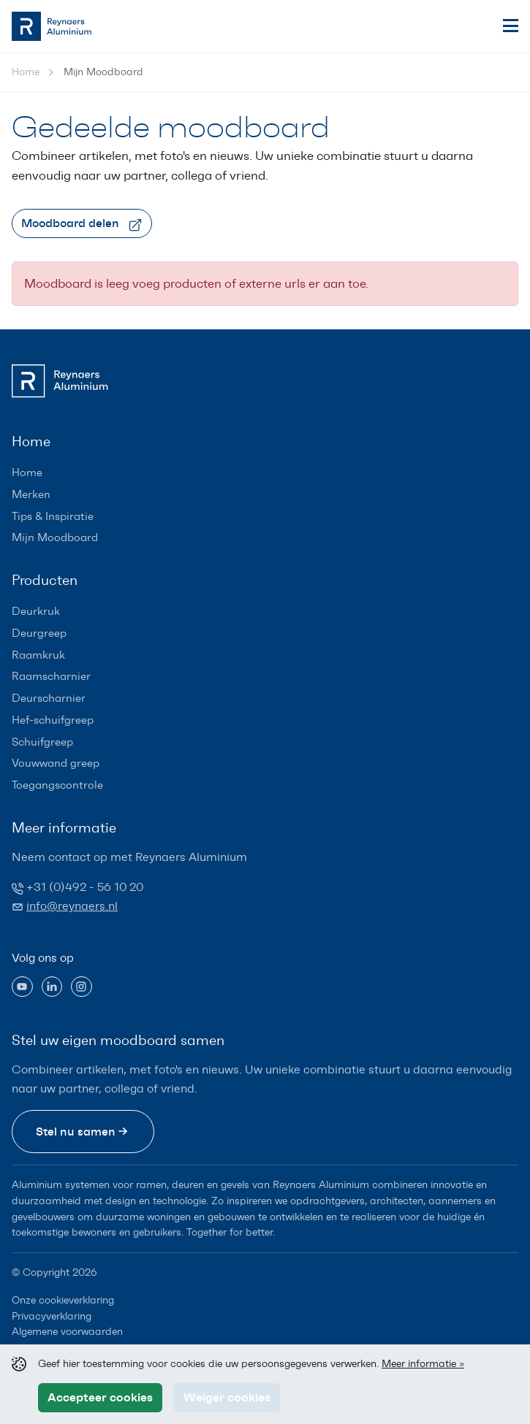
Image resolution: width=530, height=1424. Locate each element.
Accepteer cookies (100, 1397)
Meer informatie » (423, 1363)
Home (25, 72)
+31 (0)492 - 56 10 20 (84, 887)
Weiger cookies (226, 1397)
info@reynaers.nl (72, 906)
